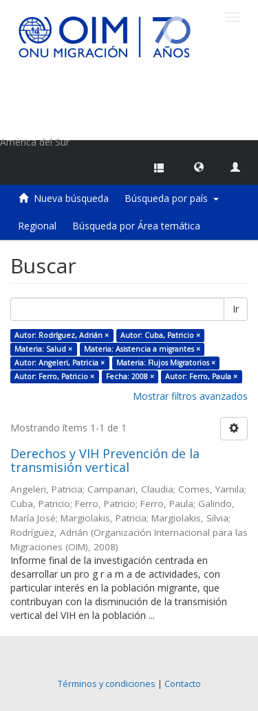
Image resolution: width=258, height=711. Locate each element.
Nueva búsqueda (71, 198)
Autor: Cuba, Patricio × (160, 335)
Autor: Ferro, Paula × (201, 376)
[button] (198, 166)
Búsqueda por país (172, 198)
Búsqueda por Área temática (136, 225)
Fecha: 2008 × (130, 376)
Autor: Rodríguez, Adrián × (61, 335)
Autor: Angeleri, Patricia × (59, 363)
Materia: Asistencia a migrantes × (142, 349)
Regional (37, 225)
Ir (236, 308)
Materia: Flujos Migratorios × (165, 363)
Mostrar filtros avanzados (190, 396)
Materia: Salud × (43, 349)
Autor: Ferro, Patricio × (54, 376)
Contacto (182, 684)
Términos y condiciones (106, 684)
